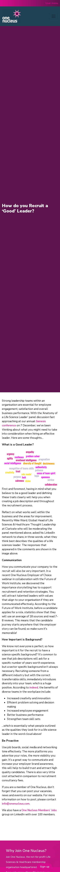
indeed (33, 687)
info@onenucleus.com (15, 804)
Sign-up (44, 866)
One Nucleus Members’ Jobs (39, 810)
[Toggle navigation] (53, 16)
